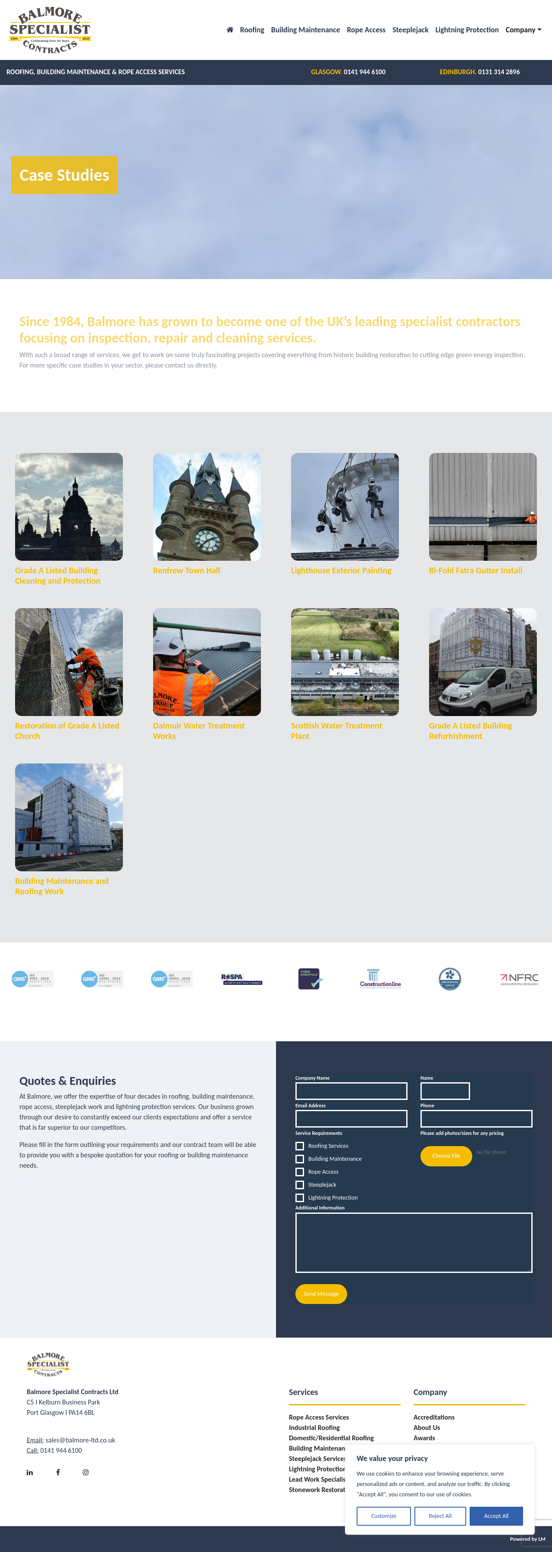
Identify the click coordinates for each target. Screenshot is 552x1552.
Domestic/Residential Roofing (331, 1438)
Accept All (496, 1516)
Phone (427, 1106)
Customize (384, 1516)
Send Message (321, 1294)
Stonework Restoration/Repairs (334, 1490)
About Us (427, 1427)
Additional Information (320, 1208)
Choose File (446, 1155)
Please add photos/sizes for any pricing (462, 1133)
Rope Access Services (319, 1417)
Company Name (314, 1078)
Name (428, 1078)
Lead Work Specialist (318, 1479)
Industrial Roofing (314, 1427)
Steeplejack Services (318, 1459)
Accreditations (434, 1417)
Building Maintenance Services (332, 1448)
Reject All (440, 1516)
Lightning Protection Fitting (327, 1469)
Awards (424, 1438)
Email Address (312, 1106)
